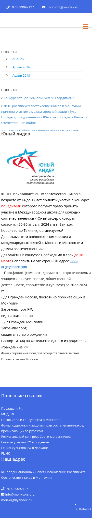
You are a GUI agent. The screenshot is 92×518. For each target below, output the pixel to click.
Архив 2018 (21, 75)
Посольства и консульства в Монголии (31, 419)
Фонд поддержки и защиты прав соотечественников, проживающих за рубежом (42, 428)
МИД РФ (7, 414)
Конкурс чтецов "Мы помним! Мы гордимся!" (39, 98)
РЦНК (5, 453)
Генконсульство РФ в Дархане (24, 448)
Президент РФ (12, 408)
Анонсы (18, 59)
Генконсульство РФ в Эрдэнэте (25, 442)
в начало (83, 507)
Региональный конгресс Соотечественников (36, 436)
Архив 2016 (21, 67)
